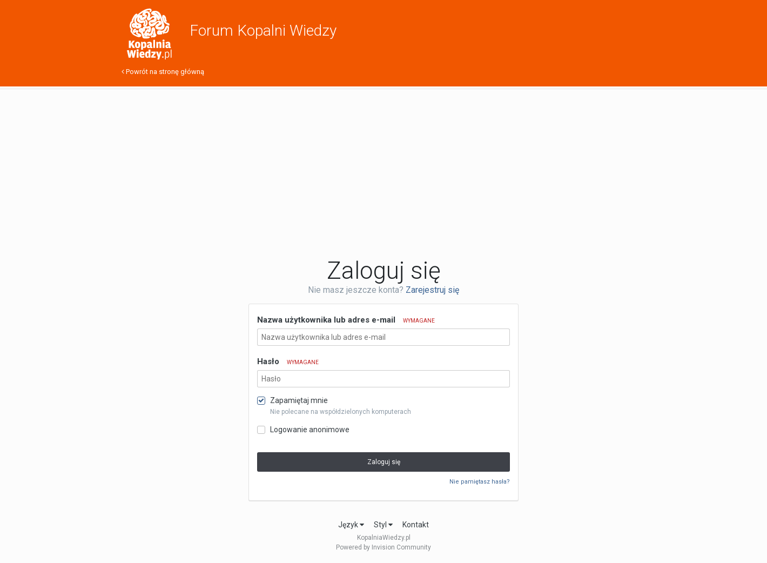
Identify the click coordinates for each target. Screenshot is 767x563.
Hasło (288, 361)
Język (351, 524)
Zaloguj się (383, 462)
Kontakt (415, 524)
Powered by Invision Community (383, 547)
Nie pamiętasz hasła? (479, 481)
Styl (383, 524)
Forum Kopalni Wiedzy (263, 30)
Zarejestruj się (432, 290)
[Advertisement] (383, 173)
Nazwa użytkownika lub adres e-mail (346, 320)
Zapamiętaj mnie (299, 400)
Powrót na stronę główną (163, 72)
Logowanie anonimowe (309, 429)
